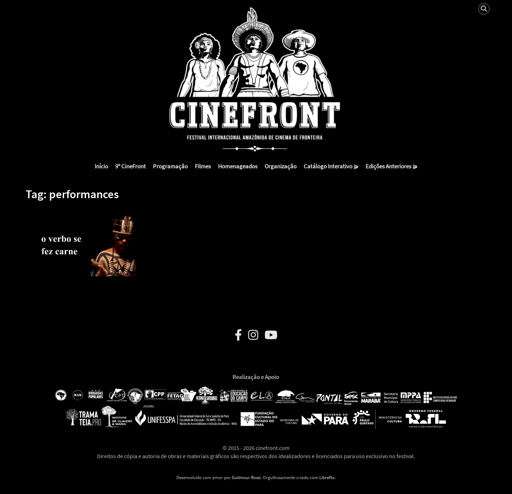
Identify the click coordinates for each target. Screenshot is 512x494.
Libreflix (327, 477)
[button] (80, 240)
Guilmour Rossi (246, 477)
